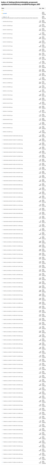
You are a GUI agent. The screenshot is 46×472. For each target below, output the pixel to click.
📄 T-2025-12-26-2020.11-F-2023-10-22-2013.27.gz (12, 270)
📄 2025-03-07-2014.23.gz (7, 95)
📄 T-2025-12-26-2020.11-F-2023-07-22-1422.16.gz (12, 254)
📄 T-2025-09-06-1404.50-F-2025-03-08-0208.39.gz (12, 213)
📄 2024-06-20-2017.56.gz (7, 74)
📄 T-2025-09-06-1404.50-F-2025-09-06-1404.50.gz (12, 237)
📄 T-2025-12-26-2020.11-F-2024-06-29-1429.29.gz (12, 299)
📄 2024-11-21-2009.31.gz (7, 82)
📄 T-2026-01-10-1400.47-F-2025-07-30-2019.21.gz (12, 446)
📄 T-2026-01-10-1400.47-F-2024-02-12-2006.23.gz (12, 397)
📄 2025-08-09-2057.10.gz (7, 119)
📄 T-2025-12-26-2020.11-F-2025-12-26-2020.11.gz (12, 348)
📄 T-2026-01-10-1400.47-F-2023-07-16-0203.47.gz (12, 360)
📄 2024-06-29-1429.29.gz (7, 78)
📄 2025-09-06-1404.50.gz (7, 123)
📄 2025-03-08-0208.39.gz (7, 99)
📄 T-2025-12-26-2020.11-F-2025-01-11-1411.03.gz (12, 311)
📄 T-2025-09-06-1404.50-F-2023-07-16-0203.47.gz (12, 144)
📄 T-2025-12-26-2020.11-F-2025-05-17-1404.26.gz (12, 331)
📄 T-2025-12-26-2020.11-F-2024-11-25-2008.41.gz (12, 307)
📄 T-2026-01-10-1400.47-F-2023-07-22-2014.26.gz (12, 368)
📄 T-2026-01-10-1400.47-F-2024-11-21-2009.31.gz (12, 413)
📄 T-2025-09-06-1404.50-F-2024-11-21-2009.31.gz (12, 197)
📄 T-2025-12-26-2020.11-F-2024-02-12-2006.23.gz (12, 286)
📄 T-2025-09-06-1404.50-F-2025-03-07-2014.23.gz (12, 209)
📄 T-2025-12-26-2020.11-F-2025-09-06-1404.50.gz (12, 344)
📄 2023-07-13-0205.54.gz (7, 25)
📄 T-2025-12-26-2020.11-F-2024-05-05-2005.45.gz (12, 290)
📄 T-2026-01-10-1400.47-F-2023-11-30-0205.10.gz (12, 384)
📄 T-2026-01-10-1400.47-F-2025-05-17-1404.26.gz (12, 441)
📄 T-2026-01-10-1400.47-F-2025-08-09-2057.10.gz (12, 450)
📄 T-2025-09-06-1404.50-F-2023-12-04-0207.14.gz (12, 172)
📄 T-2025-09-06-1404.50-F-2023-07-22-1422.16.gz (12, 148)
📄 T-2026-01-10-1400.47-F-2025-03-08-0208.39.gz (12, 429)
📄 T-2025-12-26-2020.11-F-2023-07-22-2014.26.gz (12, 258)
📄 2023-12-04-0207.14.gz (7, 58)
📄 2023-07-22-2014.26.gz (7, 37)
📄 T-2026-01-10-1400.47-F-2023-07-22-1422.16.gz (12, 364)
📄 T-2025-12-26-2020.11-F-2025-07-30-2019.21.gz (12, 335)
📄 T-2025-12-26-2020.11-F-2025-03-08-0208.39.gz (12, 319)
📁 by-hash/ (4, 13)
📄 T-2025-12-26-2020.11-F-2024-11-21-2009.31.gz (12, 303)
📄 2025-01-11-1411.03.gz (7, 90)
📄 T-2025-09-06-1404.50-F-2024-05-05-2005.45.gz (12, 184)
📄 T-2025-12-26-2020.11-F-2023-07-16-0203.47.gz (12, 250)
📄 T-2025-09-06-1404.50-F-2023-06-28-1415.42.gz (12, 135)
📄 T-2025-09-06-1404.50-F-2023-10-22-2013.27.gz (12, 164)
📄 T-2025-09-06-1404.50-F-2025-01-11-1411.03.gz (12, 205)
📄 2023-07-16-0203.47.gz (7, 29)
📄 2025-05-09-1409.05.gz (7, 107)
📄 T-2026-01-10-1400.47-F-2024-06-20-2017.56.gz (12, 405)
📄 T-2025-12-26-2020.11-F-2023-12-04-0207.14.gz (12, 278)
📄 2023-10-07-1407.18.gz (7, 46)
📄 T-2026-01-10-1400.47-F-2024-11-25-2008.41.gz (12, 417)
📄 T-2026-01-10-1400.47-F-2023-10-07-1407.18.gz (12, 376)
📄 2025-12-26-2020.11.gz (7, 127)
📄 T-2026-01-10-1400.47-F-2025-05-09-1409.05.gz (12, 437)
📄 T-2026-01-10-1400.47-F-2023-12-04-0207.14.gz (12, 388)
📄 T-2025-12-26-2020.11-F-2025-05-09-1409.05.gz (12, 327)
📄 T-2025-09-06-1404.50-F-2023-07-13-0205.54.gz (12, 139)
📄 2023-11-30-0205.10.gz (7, 54)
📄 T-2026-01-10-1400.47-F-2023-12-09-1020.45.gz (12, 392)
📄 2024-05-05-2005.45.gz (7, 70)
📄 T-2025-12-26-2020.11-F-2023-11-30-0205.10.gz (12, 274)
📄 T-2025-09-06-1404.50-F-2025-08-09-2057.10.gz (12, 233)
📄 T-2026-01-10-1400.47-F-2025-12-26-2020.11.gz (12, 458)
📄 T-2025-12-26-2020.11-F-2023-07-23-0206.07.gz (12, 262)
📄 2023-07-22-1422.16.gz (7, 33)
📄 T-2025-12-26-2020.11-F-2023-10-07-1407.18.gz (12, 266)
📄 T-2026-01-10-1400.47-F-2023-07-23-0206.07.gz (12, 372)
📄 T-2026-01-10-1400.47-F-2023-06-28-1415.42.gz (12, 352)
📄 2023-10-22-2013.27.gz (7, 50)
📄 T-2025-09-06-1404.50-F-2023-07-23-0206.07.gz (12, 156)
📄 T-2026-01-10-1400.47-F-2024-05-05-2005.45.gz (12, 401)
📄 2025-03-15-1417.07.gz (7, 103)
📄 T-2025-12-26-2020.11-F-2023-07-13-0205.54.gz (12, 246)
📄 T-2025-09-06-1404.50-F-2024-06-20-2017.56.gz (12, 188)
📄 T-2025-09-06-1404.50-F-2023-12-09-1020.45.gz (12, 176)
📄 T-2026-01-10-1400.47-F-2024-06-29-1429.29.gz (12, 409)
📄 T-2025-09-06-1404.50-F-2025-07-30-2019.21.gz (12, 229)
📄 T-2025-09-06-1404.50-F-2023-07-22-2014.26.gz (12, 152)
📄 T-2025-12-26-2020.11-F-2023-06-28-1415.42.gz (12, 241)
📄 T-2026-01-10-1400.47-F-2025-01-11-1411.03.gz (12, 421)
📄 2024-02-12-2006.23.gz (7, 66)
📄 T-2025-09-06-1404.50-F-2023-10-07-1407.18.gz (12, 160)
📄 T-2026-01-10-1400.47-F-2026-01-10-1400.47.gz (12, 462)
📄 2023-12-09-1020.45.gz (7, 62)
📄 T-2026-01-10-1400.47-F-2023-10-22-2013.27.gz (12, 380)
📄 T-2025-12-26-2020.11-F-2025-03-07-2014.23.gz (12, 315)
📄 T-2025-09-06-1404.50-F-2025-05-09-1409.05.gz (12, 221)
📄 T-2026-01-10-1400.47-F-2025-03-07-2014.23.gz (12, 425)
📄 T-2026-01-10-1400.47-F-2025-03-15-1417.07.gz (12, 433)
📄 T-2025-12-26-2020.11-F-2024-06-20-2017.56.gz (12, 295)
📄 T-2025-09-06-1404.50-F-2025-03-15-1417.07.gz (12, 217)
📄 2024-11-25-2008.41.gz (7, 86)
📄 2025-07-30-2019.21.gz (7, 115)
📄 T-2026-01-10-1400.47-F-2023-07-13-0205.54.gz (12, 356)
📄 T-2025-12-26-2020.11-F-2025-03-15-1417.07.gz (12, 323)
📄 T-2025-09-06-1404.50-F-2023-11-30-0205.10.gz (12, 168)
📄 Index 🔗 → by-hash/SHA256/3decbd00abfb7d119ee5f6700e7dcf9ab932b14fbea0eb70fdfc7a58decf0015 (20, 17)
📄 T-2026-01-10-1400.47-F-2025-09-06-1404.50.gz (12, 454)
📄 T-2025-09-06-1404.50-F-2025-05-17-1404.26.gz (12, 225)
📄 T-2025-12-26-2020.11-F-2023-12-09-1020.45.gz (12, 282)
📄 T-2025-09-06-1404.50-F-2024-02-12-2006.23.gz (12, 180)
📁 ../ (3, 10)
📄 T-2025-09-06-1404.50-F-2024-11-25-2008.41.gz (12, 201)
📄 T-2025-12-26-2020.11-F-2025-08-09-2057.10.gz (12, 339)
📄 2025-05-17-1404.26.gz (7, 111)
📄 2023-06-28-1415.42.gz (7, 21)
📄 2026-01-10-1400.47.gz (7, 131)
